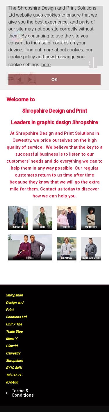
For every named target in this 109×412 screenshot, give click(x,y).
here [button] (46, 64)
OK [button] (54, 79)
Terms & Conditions (20, 393)
